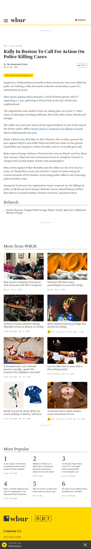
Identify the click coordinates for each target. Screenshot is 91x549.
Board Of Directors (13, 440)
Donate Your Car (12, 495)
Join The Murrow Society (16, 499)
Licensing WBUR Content (16, 463)
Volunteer (8, 483)
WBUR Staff (10, 455)
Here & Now (37, 332)
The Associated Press (17, 64)
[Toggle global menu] (6, 20)
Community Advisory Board (17, 444)
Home (5, 46)
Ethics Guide (10, 460)
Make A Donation (12, 479)
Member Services (12, 487)
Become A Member (13, 491)
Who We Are (10, 428)
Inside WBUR (10, 432)
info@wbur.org (12, 398)
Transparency (10, 448)
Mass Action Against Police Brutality (23, 97)
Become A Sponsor (13, 503)
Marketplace (15, 546)
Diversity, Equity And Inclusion (18, 436)
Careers (8, 452)
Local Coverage (16, 46)
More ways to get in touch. (19, 412)
